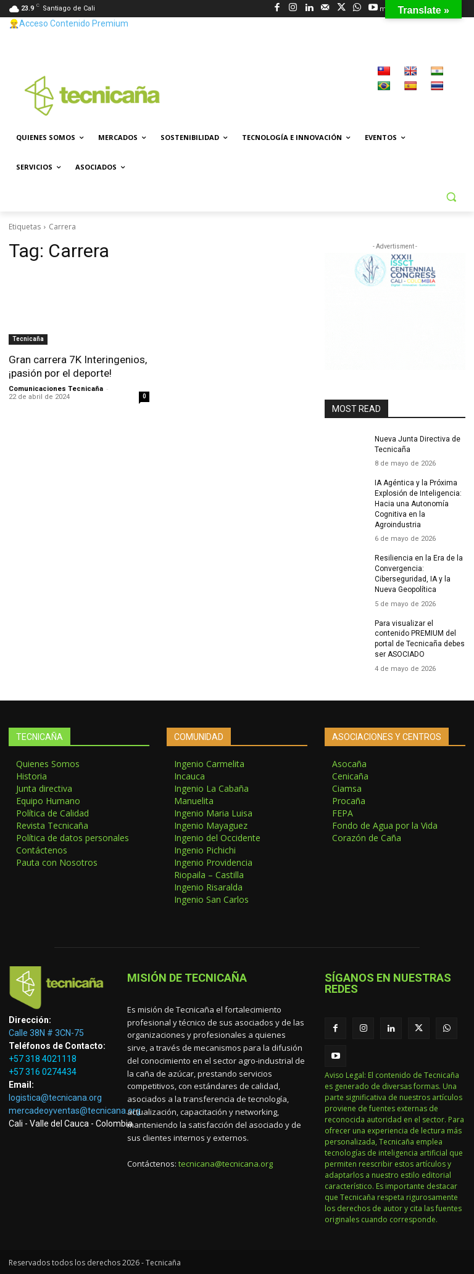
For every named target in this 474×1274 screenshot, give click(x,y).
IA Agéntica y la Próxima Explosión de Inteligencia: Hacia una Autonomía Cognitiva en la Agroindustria (418, 503)
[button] (450, 197)
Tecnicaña (28, 338)
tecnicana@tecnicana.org (225, 1163)
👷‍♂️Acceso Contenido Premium (68, 23)
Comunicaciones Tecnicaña (56, 389)
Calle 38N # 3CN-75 (46, 1033)
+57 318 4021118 (43, 1059)
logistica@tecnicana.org (55, 1098)
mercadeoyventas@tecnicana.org (75, 1111)
